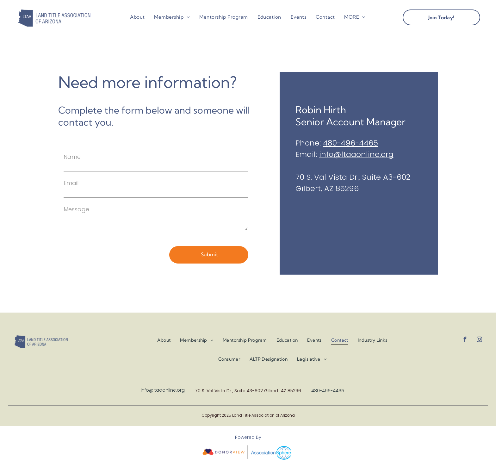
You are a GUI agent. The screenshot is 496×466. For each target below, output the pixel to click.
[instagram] (479, 340)
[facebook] (465, 340)
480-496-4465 (350, 143)
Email (71, 183)
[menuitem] (137, 17)
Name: (73, 157)
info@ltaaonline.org (356, 154)
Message (76, 209)
